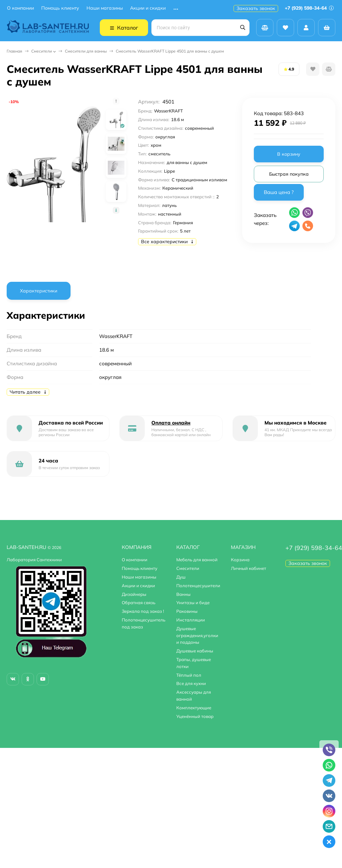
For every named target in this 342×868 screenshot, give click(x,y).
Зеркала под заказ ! (143, 611)
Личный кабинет (248, 568)
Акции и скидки (148, 8)
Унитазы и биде (193, 602)
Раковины (187, 611)
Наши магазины (104, 8)
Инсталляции (190, 619)
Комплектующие (193, 707)
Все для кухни (191, 683)
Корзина (240, 559)
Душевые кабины (194, 650)
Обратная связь (138, 602)
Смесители (41, 51)
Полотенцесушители (198, 585)
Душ (181, 577)
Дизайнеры (134, 594)
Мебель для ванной (197, 559)
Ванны (183, 594)
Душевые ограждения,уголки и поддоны (197, 635)
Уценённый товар (195, 716)
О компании (20, 8)
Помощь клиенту (60, 8)
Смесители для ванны (86, 51)
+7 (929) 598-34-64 (309, 8)
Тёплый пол (188, 675)
